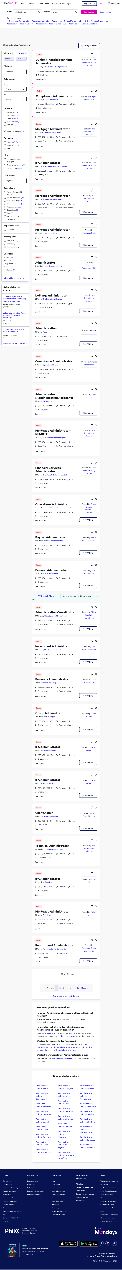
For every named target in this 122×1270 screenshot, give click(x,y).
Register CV (89, 3)
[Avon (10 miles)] (21, 58)
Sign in (63, 1036)
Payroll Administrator (50, 537)
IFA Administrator (47, 163)
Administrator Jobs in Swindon (87, 1146)
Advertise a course (59, 1211)
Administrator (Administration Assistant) (54, 396)
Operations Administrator (53, 504)
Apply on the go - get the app (66, 996)
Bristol (8, 257)
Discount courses (58, 1194)
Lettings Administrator (51, 295)
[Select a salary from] (15, 89)
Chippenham (10, 264)
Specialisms (9, 188)
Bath (7, 261)
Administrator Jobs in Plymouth (88, 1105)
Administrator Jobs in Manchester (64, 1134)
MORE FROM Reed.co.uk (82, 1177)
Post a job (31, 1184)
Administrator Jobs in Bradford (83, 24)
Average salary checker (12, 1211)
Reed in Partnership (108, 1201)
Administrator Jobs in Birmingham (51, 24)
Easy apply (88, 212)
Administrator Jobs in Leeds (64, 1102)
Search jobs (89, 12)
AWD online (47, 401)
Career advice (8, 1204)
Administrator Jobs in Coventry (43, 1135)
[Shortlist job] (92, 54)
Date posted (9, 175)
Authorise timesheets (108, 1188)
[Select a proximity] (15, 71)
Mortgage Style (51, 233)
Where (47, 11)
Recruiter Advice (34, 1194)
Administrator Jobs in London (65, 1125)
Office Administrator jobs (96, 21)
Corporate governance (85, 1194)
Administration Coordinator (55, 612)
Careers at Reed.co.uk (84, 1187)
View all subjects (58, 1191)
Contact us (7, 1181)
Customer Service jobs (19, 21)
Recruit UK (49, 882)
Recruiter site (32, 1181)
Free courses (57, 1198)
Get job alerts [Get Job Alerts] (89, 45)
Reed (45, 332)
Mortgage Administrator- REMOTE (53, 432)
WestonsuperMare (12, 267)
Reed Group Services (108, 1191)
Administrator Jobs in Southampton (86, 1129)
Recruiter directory (10, 1188)
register (72, 1036)
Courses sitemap (58, 1214)
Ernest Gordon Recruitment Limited (59, 508)
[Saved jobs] (114, 3)
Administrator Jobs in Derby (42, 1143)
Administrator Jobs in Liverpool (66, 1117)
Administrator (11, 45)
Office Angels (49, 717)
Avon (27, 45)
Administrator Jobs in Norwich (87, 1087)
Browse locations (9, 1198)
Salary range (9, 79)
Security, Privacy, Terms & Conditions (102, 1256)
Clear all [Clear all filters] (23, 53)
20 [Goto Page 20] (78, 988)
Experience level (11, 225)
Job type (8, 108)
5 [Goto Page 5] (70, 988)
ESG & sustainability (108, 1221)
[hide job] (96, 54)
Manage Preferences (107, 1254)
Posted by (8, 138)
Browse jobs (107, 12)
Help (5, 1214)
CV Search (31, 1188)
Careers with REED (107, 1204)
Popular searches (10, 1201)
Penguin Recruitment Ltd (52, 266)
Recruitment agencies (35, 1191)
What (9, 11)
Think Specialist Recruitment (55, 616)
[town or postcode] (64, 12)
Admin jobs (57, 21)
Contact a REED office (11, 1218)
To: (5, 95)
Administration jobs (40, 21)
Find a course (57, 1188)
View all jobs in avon (14, 278)
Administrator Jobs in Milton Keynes (64, 1145)
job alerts (49, 1033)
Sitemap (6, 1221)
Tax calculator (8, 1208)
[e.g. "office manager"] (27, 12)
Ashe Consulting (49, 683)
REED (103, 1175)
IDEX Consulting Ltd (51, 816)
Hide (6, 155)
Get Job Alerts (46, 596)
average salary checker (62, 1058)
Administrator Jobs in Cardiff (42, 1128)
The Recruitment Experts (52, 132)
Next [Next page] (84, 988)
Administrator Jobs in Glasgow (65, 1087)
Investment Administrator (53, 646)
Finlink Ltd (47, 915)
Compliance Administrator (54, 96)
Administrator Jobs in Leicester (65, 1110)
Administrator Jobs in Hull (64, 1094)
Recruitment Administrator (54, 945)
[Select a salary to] (15, 99)
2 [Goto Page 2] (60, 988)
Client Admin (44, 813)
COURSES (56, 1175)
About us (79, 1184)
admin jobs (80, 1047)
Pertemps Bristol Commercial (54, 949)
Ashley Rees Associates (53, 541)
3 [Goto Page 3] (63, 988)
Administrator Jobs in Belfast (20, 24)
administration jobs (66, 1047)
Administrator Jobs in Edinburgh (44, 1151)
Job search (7, 1184)
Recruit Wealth (50, 750)
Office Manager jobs (73, 21)
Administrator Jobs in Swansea (87, 1138)
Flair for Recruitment (52, 650)
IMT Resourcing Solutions (53, 849)
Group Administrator (50, 713)
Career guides (57, 1208)
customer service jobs (46, 1047)
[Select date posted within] (15, 180)
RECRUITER (32, 1175)
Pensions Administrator (52, 679)
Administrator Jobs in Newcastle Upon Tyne (66, 1155)
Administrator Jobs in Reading (87, 1112)
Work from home (9, 1191)
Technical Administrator (52, 846)
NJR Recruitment (51, 573)
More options (10, 237)
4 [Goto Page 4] (66, 988)
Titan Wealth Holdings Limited (55, 67)
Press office (81, 1191)
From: (6, 85)
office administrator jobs (64, 1050)
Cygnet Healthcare (50, 99)
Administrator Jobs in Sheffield (87, 1120)
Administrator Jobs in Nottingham (86, 1096)
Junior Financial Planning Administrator (54, 61)
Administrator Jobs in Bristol (42, 1120)
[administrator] (9, 58)
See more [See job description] (41, 79)
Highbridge (9, 270)
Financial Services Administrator (48, 469)
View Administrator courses (15, 343)
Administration (46, 328)
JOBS (5, 1175)
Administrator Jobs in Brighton (43, 1112)
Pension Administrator (51, 570)
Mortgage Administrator (52, 129)
